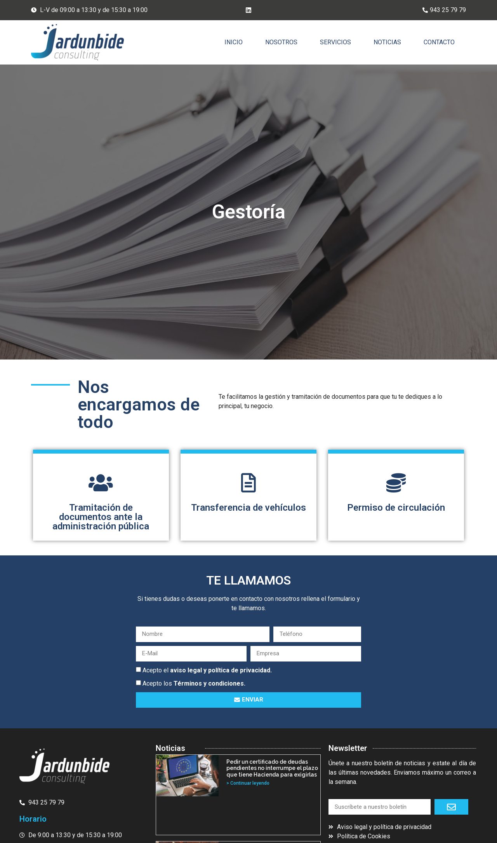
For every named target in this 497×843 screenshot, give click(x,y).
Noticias (387, 42)
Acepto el (207, 670)
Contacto (439, 42)
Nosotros (281, 42)
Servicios (335, 42)
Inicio (233, 42)
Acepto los (193, 683)
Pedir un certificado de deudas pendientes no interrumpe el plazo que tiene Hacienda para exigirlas (272, 768)
